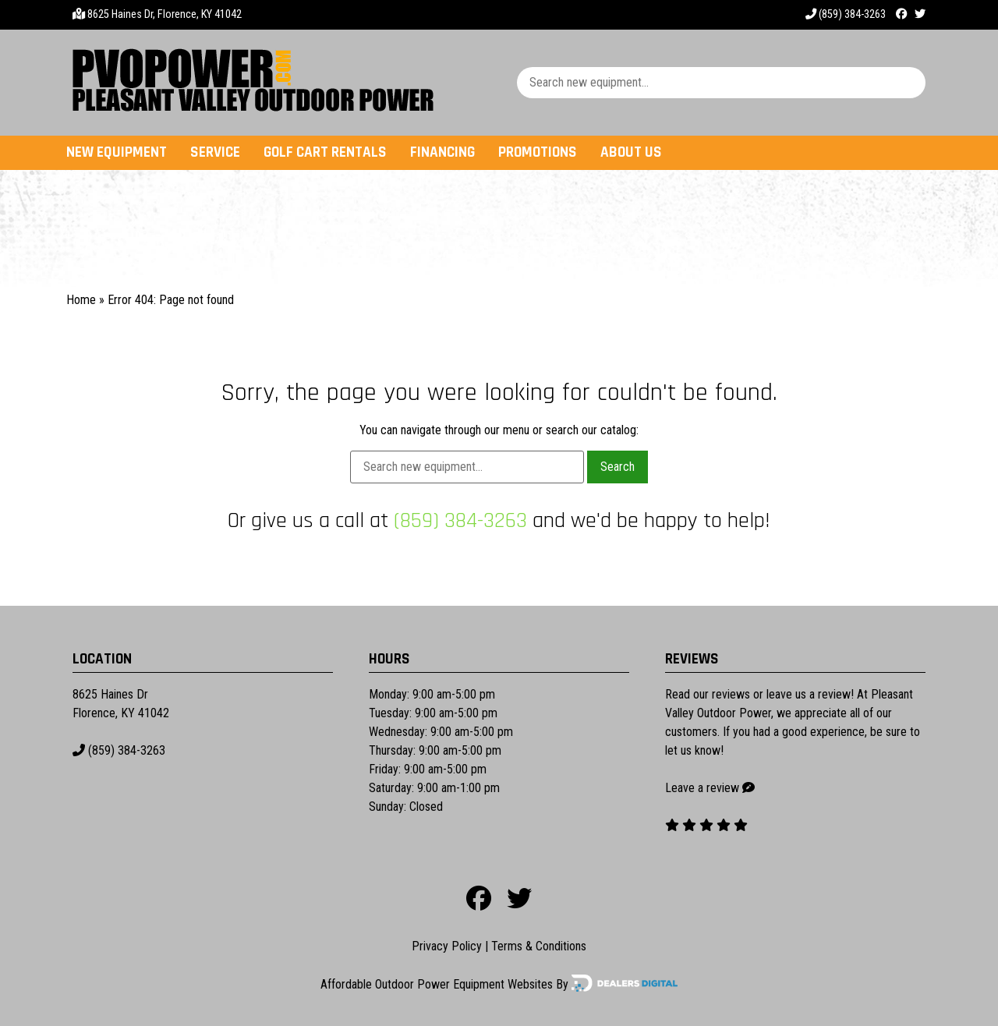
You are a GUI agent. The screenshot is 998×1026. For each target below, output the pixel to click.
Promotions (537, 152)
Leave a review (702, 787)
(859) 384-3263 (845, 14)
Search (617, 466)
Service (215, 152)
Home (81, 299)
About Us (631, 152)
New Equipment (116, 152)
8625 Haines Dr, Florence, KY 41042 (164, 14)
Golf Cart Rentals (325, 152)
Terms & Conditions (538, 946)
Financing (442, 152)
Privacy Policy (447, 946)
